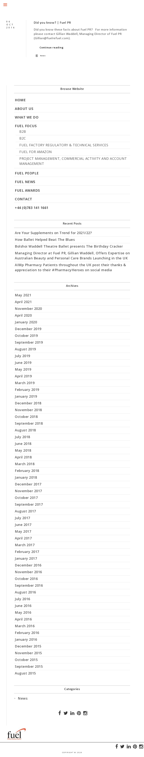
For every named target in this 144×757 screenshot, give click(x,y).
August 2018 (25, 430)
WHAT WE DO (26, 117)
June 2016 (23, 605)
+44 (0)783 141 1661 (31, 207)
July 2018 (22, 437)
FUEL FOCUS (26, 126)
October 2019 (26, 335)
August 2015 (25, 673)
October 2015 (26, 659)
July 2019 (22, 356)
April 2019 (23, 376)
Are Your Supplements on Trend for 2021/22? (53, 233)
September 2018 (29, 423)
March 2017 (24, 545)
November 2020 (28, 308)
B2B (22, 131)
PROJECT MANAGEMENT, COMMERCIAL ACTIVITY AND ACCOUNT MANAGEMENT (73, 161)
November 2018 (28, 410)
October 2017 (26, 497)
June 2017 (23, 524)
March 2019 (24, 383)
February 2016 (27, 632)
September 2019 (29, 342)
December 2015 (28, 646)
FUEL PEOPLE (27, 173)
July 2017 (22, 518)
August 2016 (25, 592)
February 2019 (27, 389)
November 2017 (28, 491)
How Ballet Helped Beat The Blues (45, 239)
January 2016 (26, 639)
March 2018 (24, 464)
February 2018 (27, 470)
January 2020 (26, 322)
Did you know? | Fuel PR (52, 23)
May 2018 (23, 450)
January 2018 (26, 477)
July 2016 (22, 599)
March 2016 (24, 626)
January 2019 (26, 396)
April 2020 (23, 315)
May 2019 (23, 369)
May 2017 (23, 531)
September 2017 (29, 504)
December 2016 (28, 565)
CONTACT (23, 199)
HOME (20, 100)
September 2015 (29, 666)
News (43, 56)
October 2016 (26, 578)
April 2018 (23, 457)
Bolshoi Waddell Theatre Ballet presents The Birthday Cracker (69, 246)
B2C (22, 138)
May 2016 (23, 612)
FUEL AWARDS (27, 190)
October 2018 (26, 416)
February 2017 (27, 551)
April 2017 (23, 538)
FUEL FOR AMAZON (35, 151)
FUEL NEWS (25, 181)
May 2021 (23, 295)
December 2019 (28, 329)
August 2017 (25, 511)
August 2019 (25, 349)
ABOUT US (24, 108)
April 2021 (23, 302)
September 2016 (29, 585)
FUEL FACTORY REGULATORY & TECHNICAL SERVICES (63, 145)
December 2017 (28, 484)
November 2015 (28, 653)
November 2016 (28, 572)
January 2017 (26, 558)
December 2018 (28, 403)
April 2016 (23, 619)
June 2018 (23, 443)
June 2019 (23, 362)
